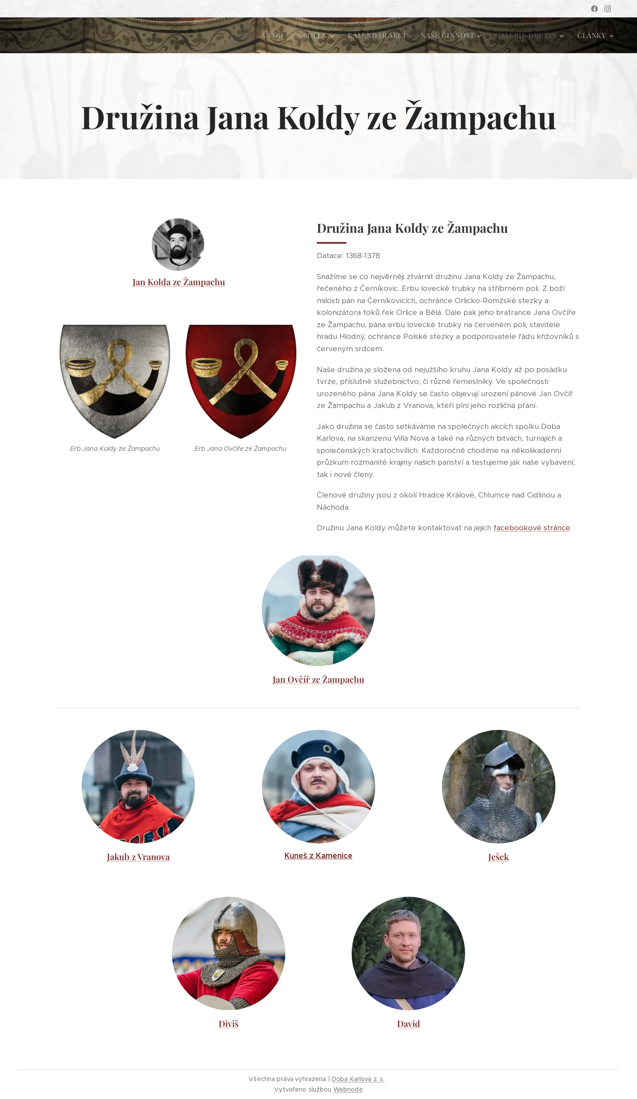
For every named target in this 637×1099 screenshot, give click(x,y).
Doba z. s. (358, 1079)
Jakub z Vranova (138, 856)
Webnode (348, 1089)
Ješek (498, 856)
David (408, 1023)
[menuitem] (273, 35)
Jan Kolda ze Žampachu (179, 281)
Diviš (229, 1023)
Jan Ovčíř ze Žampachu (318, 679)
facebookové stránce (531, 527)
